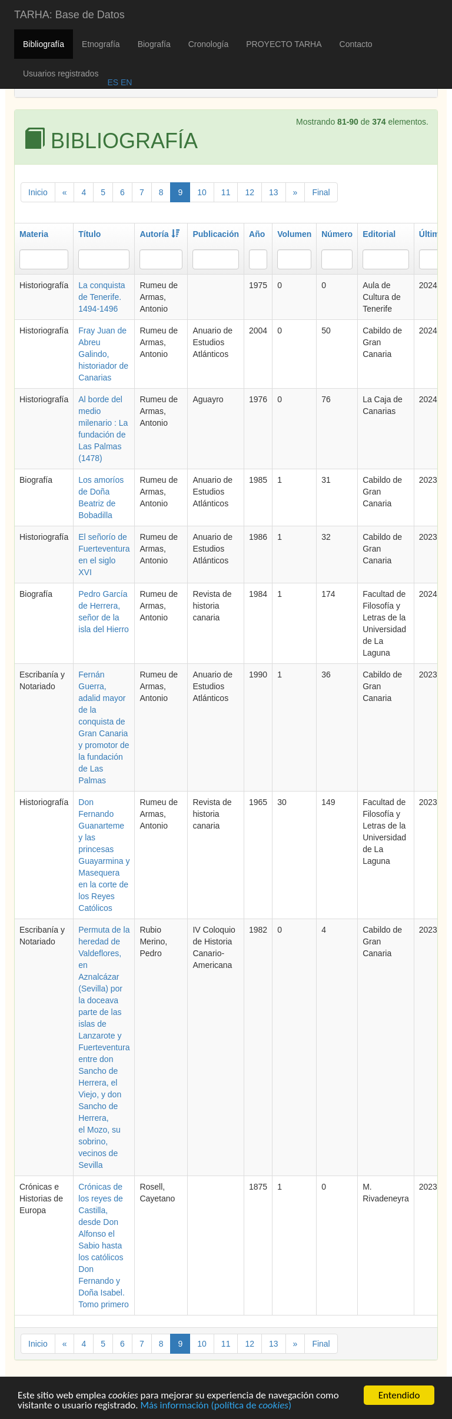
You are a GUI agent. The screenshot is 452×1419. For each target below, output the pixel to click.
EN (125, 82)
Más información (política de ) (215, 1406)
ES (112, 82)
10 (202, 192)
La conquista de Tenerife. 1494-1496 (101, 297)
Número (337, 234)
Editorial (379, 234)
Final (321, 192)
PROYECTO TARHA (283, 44)
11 (226, 192)
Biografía (154, 44)
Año (257, 234)
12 (249, 192)
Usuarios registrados (60, 73)
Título (89, 234)
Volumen (294, 234)
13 (273, 192)
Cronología (208, 44)
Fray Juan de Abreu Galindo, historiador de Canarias (103, 354)
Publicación (215, 234)
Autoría (159, 234)
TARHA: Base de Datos (69, 15)
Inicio (38, 192)
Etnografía (101, 44)
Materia (33, 234)
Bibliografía (43, 44)
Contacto (356, 44)
